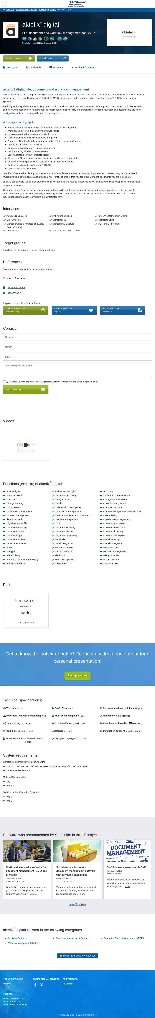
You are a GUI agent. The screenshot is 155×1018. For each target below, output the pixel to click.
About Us (7, 984)
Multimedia (35, 67)
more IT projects (77, 904)
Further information (84, 67)
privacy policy (92, 382)
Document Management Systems (72, 938)
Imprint (6, 987)
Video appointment (77, 675)
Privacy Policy (90, 1015)
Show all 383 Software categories (77, 956)
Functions (58, 67)
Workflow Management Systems (24, 943)
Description (12, 67)
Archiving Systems (47, 10)
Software (10, 10)
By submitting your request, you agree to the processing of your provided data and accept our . (50, 382)
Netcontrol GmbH (16, 287)
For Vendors (68, 984)
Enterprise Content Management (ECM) (124, 938)
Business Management (26, 10)
